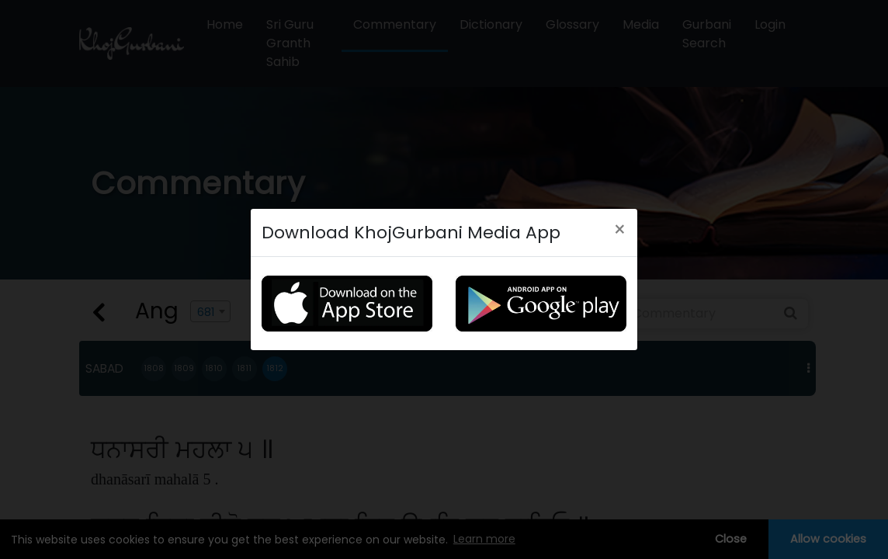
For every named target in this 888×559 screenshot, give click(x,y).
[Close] (619, 228)
